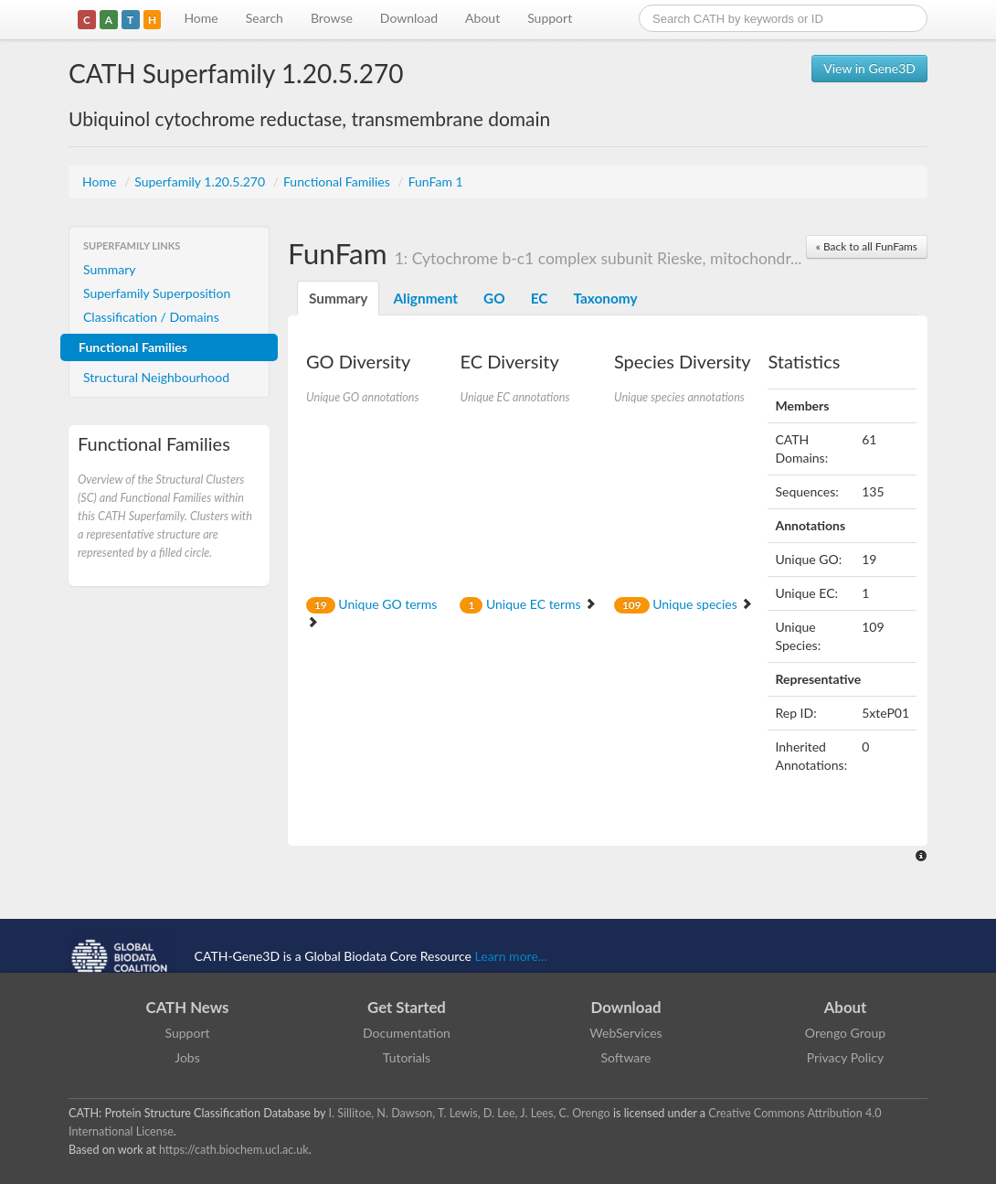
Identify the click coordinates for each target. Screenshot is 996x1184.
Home (200, 18)
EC (539, 298)
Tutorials (406, 1057)
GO (494, 298)
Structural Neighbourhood (156, 377)
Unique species (683, 604)
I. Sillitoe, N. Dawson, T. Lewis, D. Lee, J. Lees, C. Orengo (469, 1113)
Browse (332, 18)
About (482, 18)
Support (549, 18)
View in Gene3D (869, 68)
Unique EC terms (528, 604)
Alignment (425, 298)
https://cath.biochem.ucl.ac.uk (234, 1150)
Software (626, 1057)
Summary (109, 269)
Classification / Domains (151, 317)
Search (264, 18)
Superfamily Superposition (156, 293)
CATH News (187, 1007)
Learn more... (511, 956)
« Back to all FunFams (866, 246)
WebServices (625, 1032)
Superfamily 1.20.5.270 (201, 181)
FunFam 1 (435, 181)
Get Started (406, 1007)
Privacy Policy (845, 1057)
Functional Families (338, 181)
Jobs (187, 1057)
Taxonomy (605, 298)
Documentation (406, 1032)
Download (409, 18)
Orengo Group (845, 1032)
